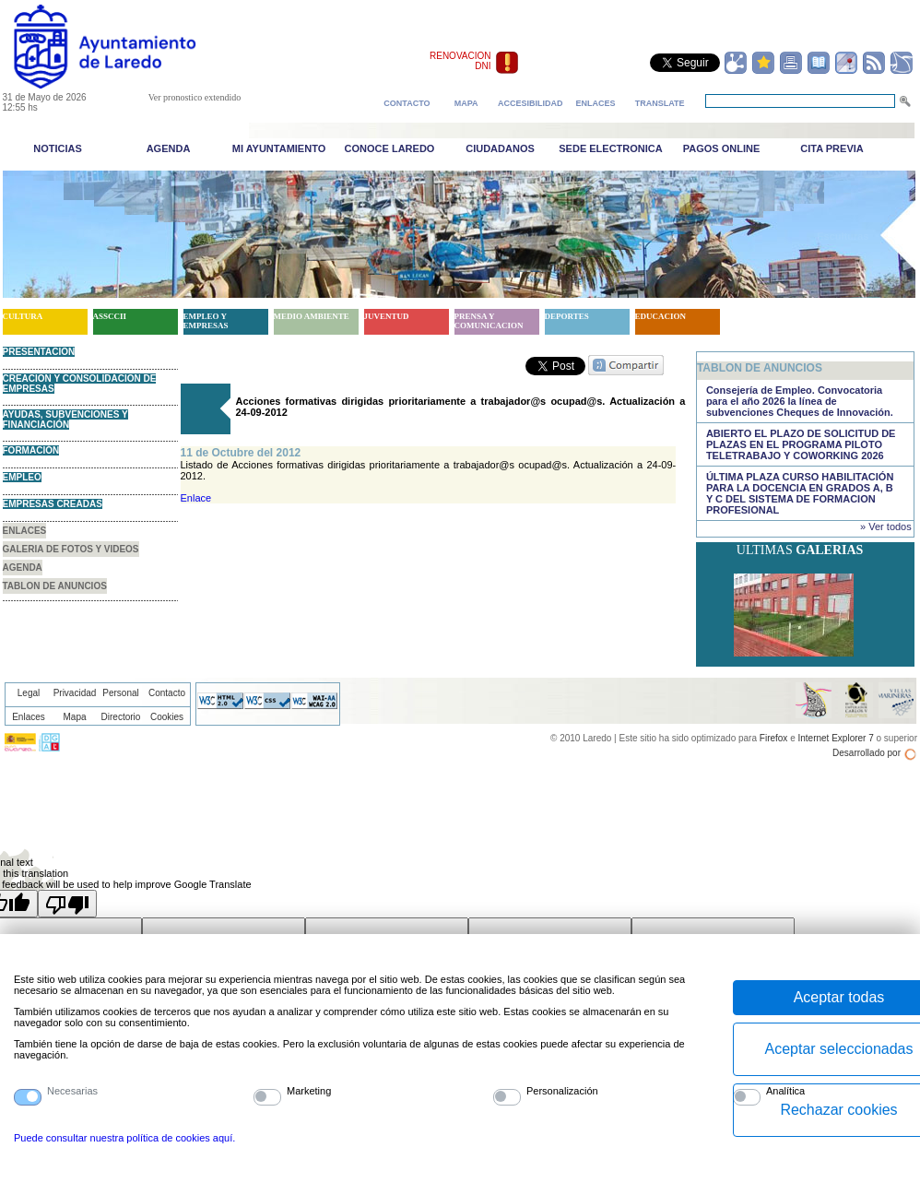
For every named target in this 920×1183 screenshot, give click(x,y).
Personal (120, 693)
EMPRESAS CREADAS (52, 504)
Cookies (166, 717)
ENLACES (25, 531)
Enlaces (28, 717)
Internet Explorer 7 (835, 738)
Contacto (166, 693)
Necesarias (72, 1090)
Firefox (774, 738)
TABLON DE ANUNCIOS (55, 586)
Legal (29, 693)
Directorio (121, 717)
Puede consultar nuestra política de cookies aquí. (124, 1137)
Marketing (309, 1090)
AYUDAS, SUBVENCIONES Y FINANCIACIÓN (65, 419)
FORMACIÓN (31, 450)
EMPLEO (22, 477)
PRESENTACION (39, 352)
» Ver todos (886, 526)
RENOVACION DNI (460, 61)
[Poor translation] (67, 903)
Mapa (74, 717)
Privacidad (75, 693)
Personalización (562, 1090)
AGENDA (22, 567)
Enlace (196, 497)
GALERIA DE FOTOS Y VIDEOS (71, 549)
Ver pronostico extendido (195, 97)
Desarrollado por (866, 753)
